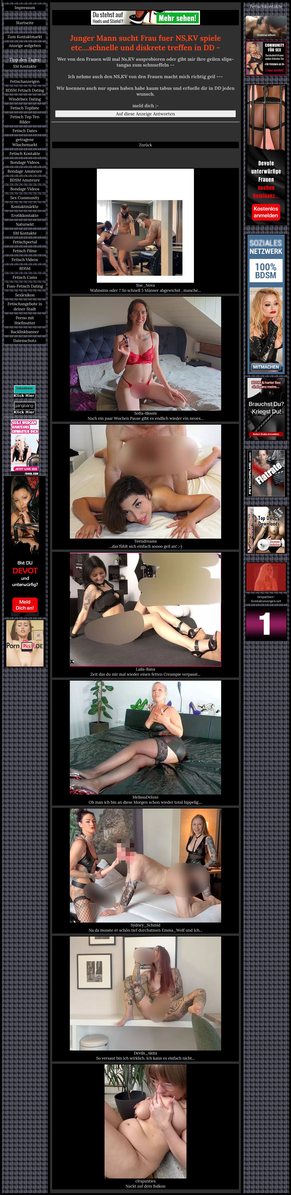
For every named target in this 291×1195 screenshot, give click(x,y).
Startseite (25, 22)
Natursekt (25, 224)
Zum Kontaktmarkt (24, 36)
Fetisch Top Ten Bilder (24, 119)
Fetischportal (25, 242)
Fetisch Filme (25, 250)
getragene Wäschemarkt (24, 142)
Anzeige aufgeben (25, 45)
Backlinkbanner (25, 331)
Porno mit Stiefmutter (24, 320)
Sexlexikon (25, 295)
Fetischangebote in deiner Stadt (24, 306)
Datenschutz (24, 340)
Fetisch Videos (25, 259)
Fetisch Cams (25, 277)
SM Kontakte (25, 66)
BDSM (24, 268)
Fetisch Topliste (24, 108)
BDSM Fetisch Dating (25, 90)
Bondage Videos (24, 162)
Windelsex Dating (25, 99)
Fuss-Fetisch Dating (25, 286)
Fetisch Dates (25, 130)
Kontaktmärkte (25, 206)
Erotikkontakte (24, 215)
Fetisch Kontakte (25, 153)
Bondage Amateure (24, 171)
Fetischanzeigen (25, 81)
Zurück (145, 145)
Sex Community (24, 197)
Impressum (25, 7)
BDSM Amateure (25, 180)
